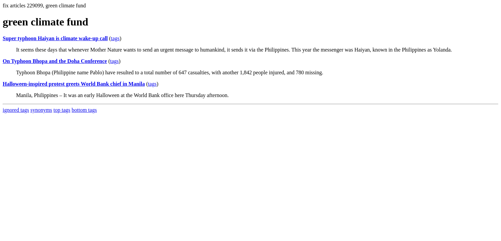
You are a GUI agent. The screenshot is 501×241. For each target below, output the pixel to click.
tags (115, 38)
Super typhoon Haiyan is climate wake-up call (55, 38)
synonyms (41, 110)
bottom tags (84, 110)
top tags (62, 110)
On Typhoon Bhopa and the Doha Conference (55, 61)
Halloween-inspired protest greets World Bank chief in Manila (74, 84)
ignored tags (16, 110)
